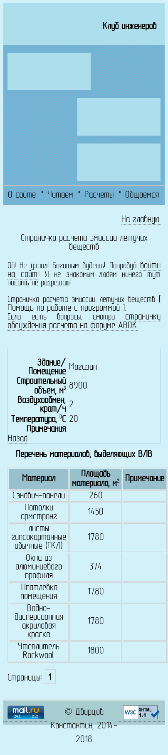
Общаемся (142, 195)
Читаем (60, 195)
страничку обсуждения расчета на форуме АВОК (84, 321)
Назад (17, 439)
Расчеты (99, 195)
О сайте (22, 195)
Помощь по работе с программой (63, 308)
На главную (140, 219)
